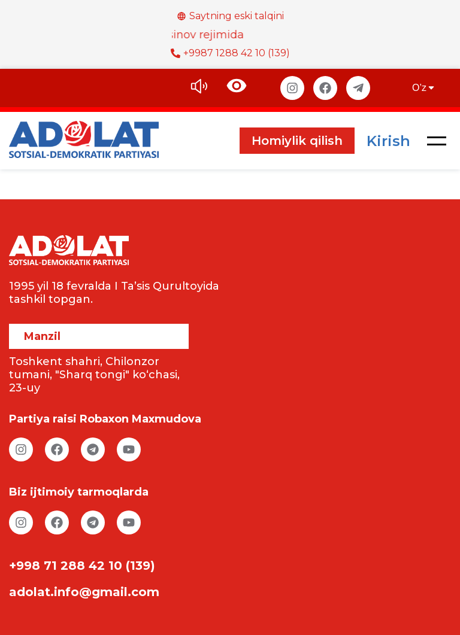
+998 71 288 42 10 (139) (82, 565)
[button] (436, 140)
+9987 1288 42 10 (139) (230, 53)
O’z (424, 88)
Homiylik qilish (297, 140)
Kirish (388, 141)
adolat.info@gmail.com (84, 592)
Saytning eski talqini (230, 16)
